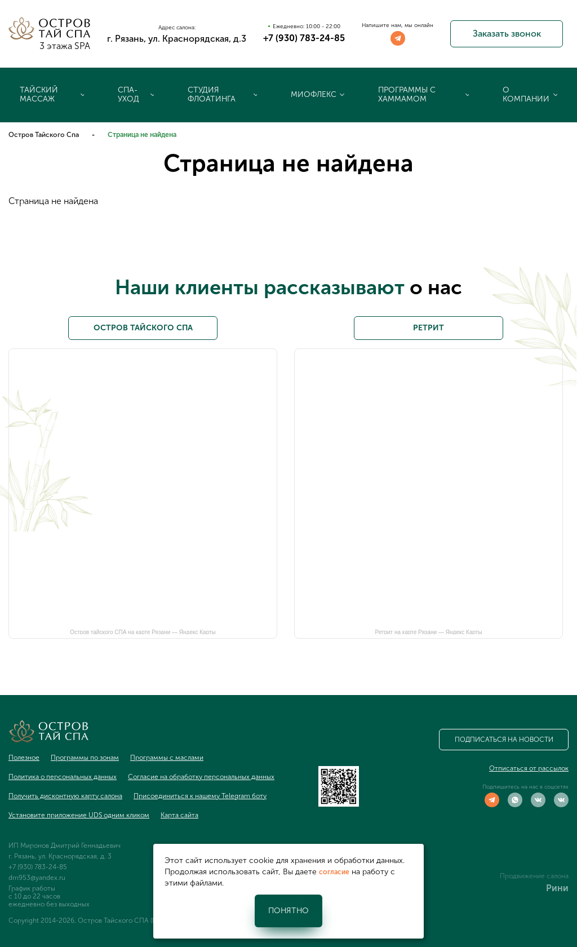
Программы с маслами (166, 758)
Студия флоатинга (212, 94)
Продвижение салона (534, 876)
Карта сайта (179, 815)
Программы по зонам (85, 758)
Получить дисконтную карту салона (65, 796)
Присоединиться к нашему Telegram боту (200, 796)
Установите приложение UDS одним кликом (78, 815)
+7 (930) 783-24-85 (304, 38)
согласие (334, 872)
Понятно (288, 910)
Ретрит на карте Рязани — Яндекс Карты (428, 631)
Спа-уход (128, 94)
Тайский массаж (39, 94)
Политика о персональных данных (62, 777)
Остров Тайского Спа (43, 135)
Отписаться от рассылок (529, 768)
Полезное (23, 758)
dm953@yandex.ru (36, 878)
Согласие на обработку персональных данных (201, 777)
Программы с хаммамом (407, 94)
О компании (526, 94)
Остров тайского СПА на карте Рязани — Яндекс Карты (143, 631)
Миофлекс (313, 94)
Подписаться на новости (504, 740)
